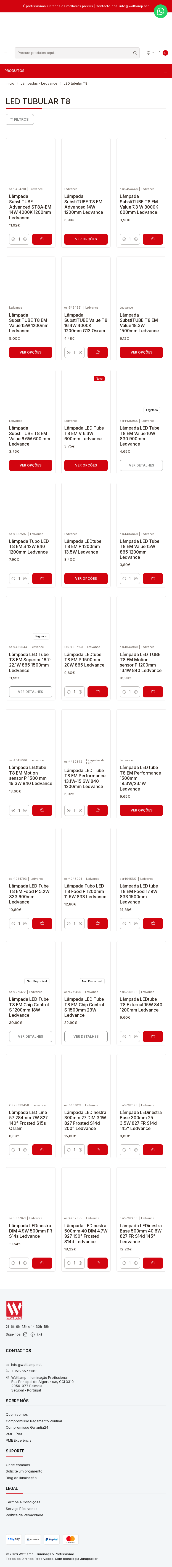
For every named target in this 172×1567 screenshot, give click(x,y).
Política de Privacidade (24, 1515)
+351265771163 (22, 1371)
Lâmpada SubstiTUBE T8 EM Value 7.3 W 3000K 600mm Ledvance (139, 204)
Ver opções (86, 239)
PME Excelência (18, 1440)
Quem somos (17, 1414)
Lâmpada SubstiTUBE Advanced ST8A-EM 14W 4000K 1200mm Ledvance (30, 207)
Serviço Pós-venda (22, 1509)
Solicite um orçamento (24, 1471)
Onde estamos (18, 1465)
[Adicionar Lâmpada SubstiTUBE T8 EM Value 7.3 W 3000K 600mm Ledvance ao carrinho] (153, 239)
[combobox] (77, 52)
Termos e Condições (23, 1502)
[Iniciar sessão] (150, 52)
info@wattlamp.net (24, 1365)
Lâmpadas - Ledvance (39, 83)
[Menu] (6, 52)
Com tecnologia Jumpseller (76, 1559)
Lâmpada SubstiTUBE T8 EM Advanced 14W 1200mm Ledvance (83, 204)
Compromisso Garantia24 (27, 1427)
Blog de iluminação (21, 1478)
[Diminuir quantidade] (13, 239)
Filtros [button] (19, 119)
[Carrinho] (163, 53)
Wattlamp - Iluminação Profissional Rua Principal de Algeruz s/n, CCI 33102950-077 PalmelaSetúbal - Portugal (40, 1383)
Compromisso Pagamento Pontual (34, 1421)
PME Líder (14, 1434)
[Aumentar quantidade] (25, 239)
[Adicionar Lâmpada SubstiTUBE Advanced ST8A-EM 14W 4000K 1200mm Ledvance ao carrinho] (42, 239)
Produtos (86, 71)
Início (10, 83)
